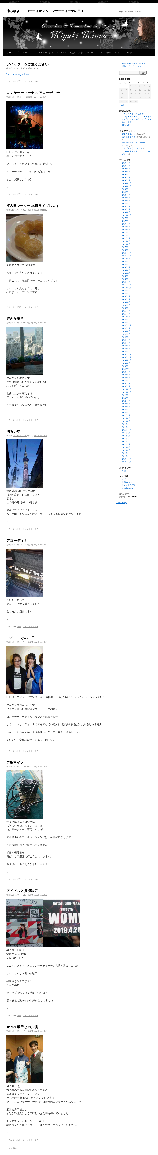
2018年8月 (126, 192)
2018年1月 (126, 212)
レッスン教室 (104, 52)
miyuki (36, 68)
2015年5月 (126, 305)
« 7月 (121, 105)
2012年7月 (126, 404)
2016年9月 (126, 259)
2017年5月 (126, 235)
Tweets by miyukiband (18, 74)
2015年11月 (127, 288)
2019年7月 (126, 163)
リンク (117, 52)
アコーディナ (17, 540)
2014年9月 (126, 328)
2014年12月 (127, 320)
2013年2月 (126, 383)
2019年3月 (126, 174)
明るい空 (13, 431)
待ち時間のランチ (129, 143)
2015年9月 (126, 293)
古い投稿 (11, 1148)
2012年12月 (127, 389)
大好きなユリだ (128, 134)
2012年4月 (126, 412)
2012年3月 (126, 415)
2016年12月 (127, 250)
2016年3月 (126, 276)
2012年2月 (126, 418)
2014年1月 (126, 351)
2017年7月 (126, 230)
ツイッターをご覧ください (27, 64)
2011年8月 (126, 436)
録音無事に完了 (128, 137)
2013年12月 (127, 354)
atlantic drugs (121, 502)
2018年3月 (126, 206)
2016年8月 (126, 261)
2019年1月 (126, 180)
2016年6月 (126, 267)
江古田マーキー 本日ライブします (32, 206)
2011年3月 (126, 450)
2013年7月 (126, 369)
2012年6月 (126, 407)
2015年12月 (127, 285)
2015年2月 (126, 314)
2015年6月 (126, 302)
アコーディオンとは (65, 52)
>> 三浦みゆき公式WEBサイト (132, 63)
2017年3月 (126, 241)
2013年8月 (126, 366)
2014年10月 (127, 325)
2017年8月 (126, 227)
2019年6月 (126, 166)
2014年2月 (126, 349)
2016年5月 (126, 270)
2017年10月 (127, 221)
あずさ (139, 148)
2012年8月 (126, 401)
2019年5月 (126, 169)
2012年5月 (126, 409)
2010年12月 (127, 459)
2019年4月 (126, 172)
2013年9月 (126, 363)
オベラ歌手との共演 (22, 1027)
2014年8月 (126, 331)
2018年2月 (126, 209)
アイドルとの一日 (20, 638)
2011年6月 (126, 441)
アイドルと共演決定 (22, 891)
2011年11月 (126, 427)
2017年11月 (127, 218)
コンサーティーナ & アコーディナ (33, 93)
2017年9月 (126, 224)
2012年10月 (127, 395)
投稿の (127, 482)
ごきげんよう (127, 148)
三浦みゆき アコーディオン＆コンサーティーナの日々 (43, 11)
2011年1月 (126, 456)
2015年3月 (126, 311)
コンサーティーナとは (42, 52)
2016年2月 (126, 279)
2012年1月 (126, 421)
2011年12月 (127, 424)
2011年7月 (126, 438)
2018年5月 (126, 201)
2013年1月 (126, 386)
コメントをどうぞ (30, 81)
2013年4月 (126, 378)
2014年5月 (126, 340)
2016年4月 (126, 273)
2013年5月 (126, 375)
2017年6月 (126, 232)
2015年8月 (126, 296)
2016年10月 (127, 256)
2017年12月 (127, 215)
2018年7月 (126, 195)
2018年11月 (127, 186)
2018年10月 (127, 189)
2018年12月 (127, 183)
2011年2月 (126, 453)
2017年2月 (126, 244)
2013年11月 (127, 357)
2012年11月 (127, 392)
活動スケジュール (86, 52)
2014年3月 (126, 346)
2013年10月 (127, 360)
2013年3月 (126, 380)
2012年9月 (126, 398)
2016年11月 (127, 253)
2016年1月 (126, 282)
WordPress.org (127, 488)
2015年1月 (126, 317)
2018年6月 (126, 198)
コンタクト (129, 52)
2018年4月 (126, 203)
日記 (19, 81)
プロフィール (22, 52)
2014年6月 (126, 337)
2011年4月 (126, 447)
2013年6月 (126, 372)
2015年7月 (126, 299)
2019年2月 (126, 177)
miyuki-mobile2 (39, 97)
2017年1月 (126, 247)
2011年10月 (127, 430)
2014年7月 (126, 334)
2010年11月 (127, 462)
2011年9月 (126, 433)
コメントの (128, 485)
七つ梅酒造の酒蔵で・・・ (133, 151)
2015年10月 (127, 291)
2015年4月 (126, 308)
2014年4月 (126, 343)
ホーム (10, 52)
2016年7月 (126, 264)
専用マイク (15, 762)
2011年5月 (126, 444)
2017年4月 (126, 238)
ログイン (126, 479)
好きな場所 (15, 318)
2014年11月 (127, 322)
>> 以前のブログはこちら (130, 66)
